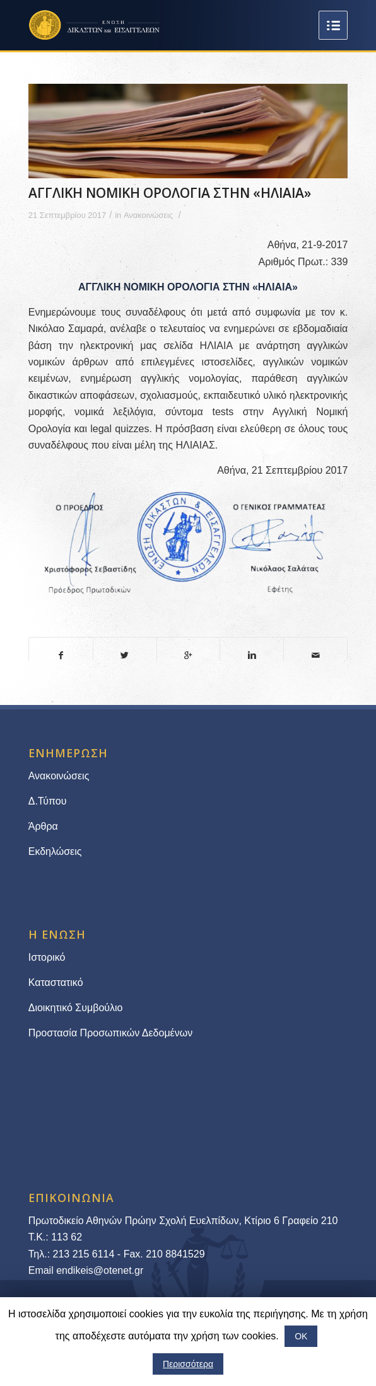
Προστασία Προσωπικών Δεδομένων (110, 1033)
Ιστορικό (47, 957)
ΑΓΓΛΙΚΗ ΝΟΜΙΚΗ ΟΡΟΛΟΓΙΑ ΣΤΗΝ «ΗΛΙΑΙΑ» (169, 193)
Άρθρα (43, 826)
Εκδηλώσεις (55, 851)
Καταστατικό (57, 982)
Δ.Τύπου (47, 801)
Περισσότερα (188, 1364)
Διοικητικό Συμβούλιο (75, 1007)
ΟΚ (301, 1336)
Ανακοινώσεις (148, 215)
